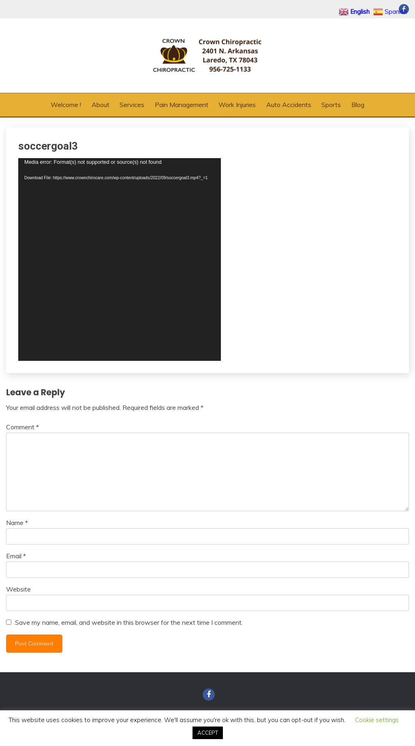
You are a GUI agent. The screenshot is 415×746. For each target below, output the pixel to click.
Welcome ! (66, 105)
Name (17, 523)
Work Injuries (237, 105)
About (100, 105)
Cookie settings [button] (377, 720)
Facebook (209, 694)
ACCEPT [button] (207, 732)
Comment (22, 427)
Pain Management (181, 105)
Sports (331, 105)
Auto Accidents (288, 105)
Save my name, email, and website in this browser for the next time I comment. (129, 622)
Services (132, 105)
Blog (357, 105)
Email (16, 556)
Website (18, 589)
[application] (119, 259)
